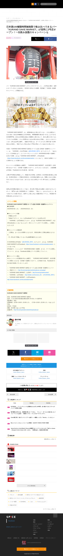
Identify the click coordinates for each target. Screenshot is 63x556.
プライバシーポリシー (51, 538)
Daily (14, 403)
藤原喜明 (41, 498)
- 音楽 (34, 520)
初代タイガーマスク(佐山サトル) (34, 494)
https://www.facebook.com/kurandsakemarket (21, 158)
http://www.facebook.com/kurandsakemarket (20, 279)
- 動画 (48, 520)
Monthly (48, 403)
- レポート (49, 526)
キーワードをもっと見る (49, 509)
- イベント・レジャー (37, 524)
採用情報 (36, 538)
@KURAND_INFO (34, 151)
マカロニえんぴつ (41, 501)
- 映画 (34, 534)
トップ (7, 18)
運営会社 (9, 538)
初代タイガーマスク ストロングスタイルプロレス (21, 498)
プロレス (11, 494)
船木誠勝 (20, 494)
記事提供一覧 (16, 538)
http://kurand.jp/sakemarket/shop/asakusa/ (26, 310)
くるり (30, 501)
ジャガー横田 (12, 501)
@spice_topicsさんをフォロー (14, 526)
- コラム (49, 528)
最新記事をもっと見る (49, 439)
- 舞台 (34, 522)
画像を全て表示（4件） (31, 82)
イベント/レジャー (16, 18)
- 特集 (48, 530)
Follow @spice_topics (18, 372)
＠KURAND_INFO (48, 275)
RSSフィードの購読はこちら (32, 358)
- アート (34, 530)
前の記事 (11, 394)
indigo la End (12, 505)
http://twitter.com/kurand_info (33, 275)
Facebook (11, 521)
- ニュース (49, 522)
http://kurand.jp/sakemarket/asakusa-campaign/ (32, 270)
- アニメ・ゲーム (36, 528)
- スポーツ (35, 532)
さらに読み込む (36, 485)
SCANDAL (22, 501)
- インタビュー (50, 524)
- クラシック (35, 526)
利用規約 (42, 538)
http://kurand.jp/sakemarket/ (40, 272)
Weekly (31, 403)
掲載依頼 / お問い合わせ (26, 538)
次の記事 (52, 394)
